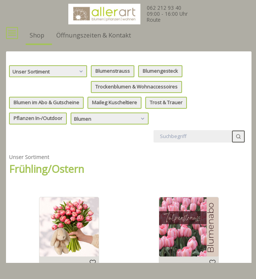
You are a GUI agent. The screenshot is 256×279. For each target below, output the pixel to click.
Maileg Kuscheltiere (114, 116)
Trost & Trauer (166, 116)
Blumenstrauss (112, 84)
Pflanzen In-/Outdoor (38, 132)
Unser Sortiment (48, 84)
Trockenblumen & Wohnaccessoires (136, 100)
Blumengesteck (160, 84)
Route (154, 19)
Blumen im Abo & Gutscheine (46, 116)
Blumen (110, 132)
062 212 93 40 (164, 7)
